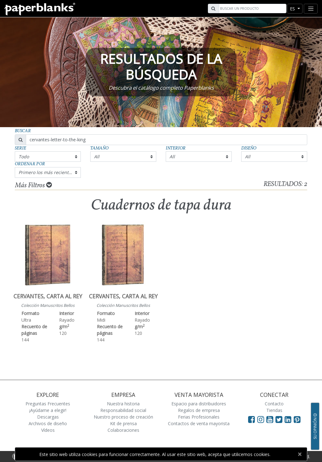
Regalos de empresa (199, 410)
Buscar (23, 131)
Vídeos (48, 430)
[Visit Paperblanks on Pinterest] (297, 419)
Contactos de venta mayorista (199, 423)
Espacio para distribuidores (198, 404)
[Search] (251, 8)
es (293, 9)
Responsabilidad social (123, 410)
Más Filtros (33, 185)
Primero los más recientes (46, 172)
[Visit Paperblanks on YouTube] (270, 419)
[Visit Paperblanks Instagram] (260, 419)
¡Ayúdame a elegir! (47, 410)
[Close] (299, 454)
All (96, 157)
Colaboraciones (123, 430)
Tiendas (274, 410)
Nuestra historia (123, 404)
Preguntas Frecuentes (47, 404)
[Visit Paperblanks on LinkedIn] (289, 419)
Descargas (48, 417)
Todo (24, 157)
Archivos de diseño (48, 423)
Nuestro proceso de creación (123, 417)
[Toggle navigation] (311, 9)
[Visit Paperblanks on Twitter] (280, 419)
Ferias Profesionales (198, 417)
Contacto (274, 404)
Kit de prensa (123, 423)
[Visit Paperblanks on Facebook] (251, 419)
